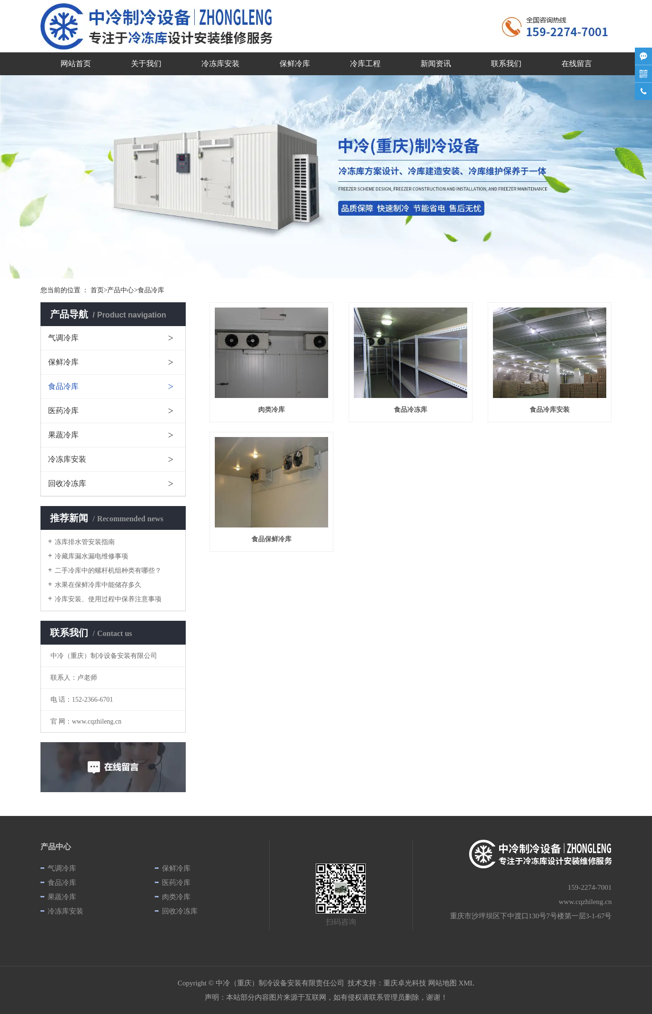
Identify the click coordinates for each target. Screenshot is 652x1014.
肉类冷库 (176, 897)
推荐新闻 (107, 518)
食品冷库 (63, 386)
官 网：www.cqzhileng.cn (86, 721)
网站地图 (442, 983)
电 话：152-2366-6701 (81, 699)
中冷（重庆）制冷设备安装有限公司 (103, 655)
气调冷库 (63, 338)
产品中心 (120, 290)
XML (466, 983)
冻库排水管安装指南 (85, 542)
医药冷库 (63, 411)
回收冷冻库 (67, 483)
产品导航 (108, 314)
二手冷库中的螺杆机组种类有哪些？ (108, 570)
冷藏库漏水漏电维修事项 (91, 556)
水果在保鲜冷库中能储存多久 (98, 584)
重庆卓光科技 (404, 983)
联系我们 (506, 64)
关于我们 (146, 64)
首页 (97, 290)
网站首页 (75, 64)
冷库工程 (365, 64)
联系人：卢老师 (73, 677)
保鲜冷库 (295, 64)
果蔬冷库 (63, 435)
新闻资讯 (436, 64)
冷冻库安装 (220, 64)
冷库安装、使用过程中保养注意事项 (108, 599)
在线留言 (577, 64)
